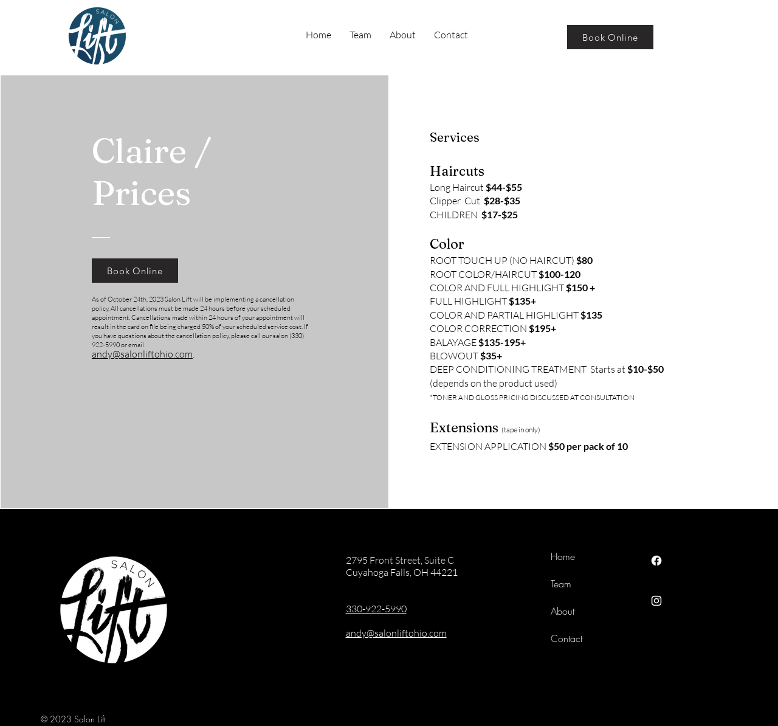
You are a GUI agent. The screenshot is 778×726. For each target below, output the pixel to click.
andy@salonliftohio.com (142, 354)
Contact (566, 638)
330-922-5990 (376, 609)
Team (561, 583)
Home (563, 556)
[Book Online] (610, 37)
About (562, 611)
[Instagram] (656, 600)
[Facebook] (656, 560)
